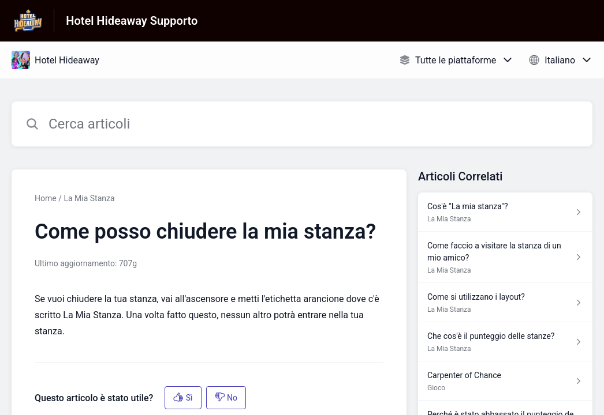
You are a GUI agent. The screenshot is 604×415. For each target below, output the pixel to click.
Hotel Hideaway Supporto (131, 21)
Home (46, 198)
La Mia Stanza (89, 198)
